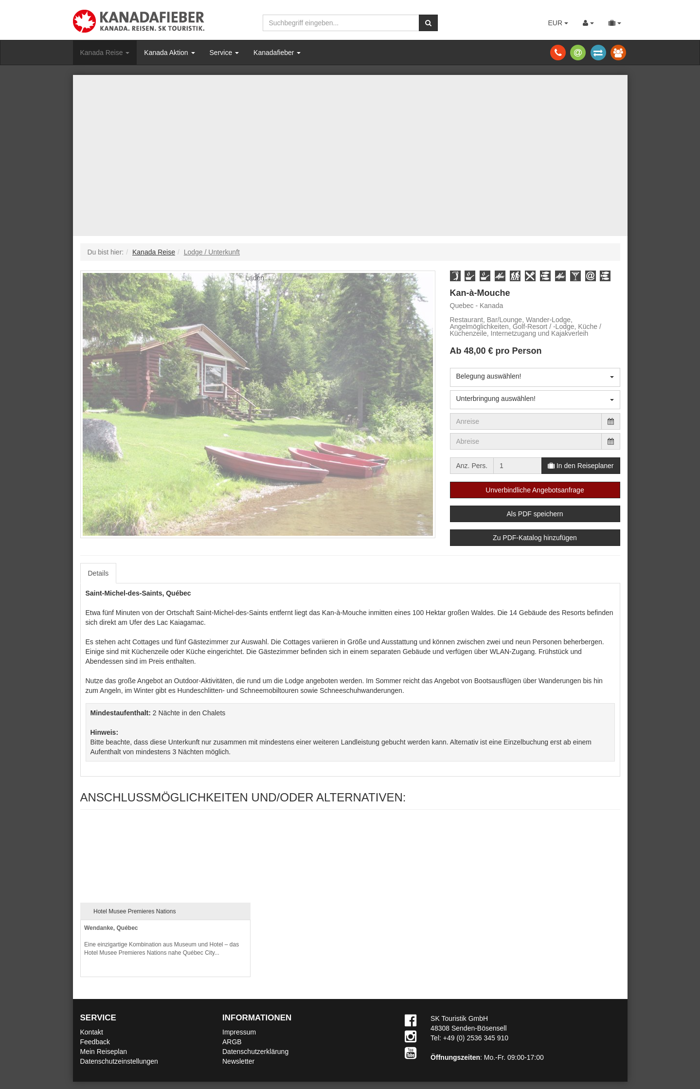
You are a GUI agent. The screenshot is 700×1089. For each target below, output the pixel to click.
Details (98, 573)
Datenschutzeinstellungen (119, 1061)
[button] (455, 276)
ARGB (232, 1042)
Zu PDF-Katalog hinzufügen (535, 538)
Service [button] (224, 52)
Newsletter (238, 1061)
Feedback (95, 1042)
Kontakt (91, 1032)
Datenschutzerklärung (255, 1051)
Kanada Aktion (169, 52)
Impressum (239, 1032)
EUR (558, 23)
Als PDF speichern (535, 514)
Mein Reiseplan (103, 1051)
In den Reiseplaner (580, 466)
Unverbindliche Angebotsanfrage (534, 490)
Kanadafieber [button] (277, 52)
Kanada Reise (105, 52)
